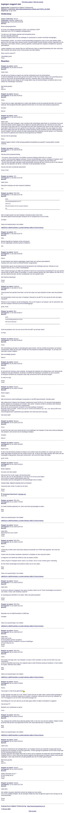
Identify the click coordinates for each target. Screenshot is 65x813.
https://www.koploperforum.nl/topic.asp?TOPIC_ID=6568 (33, 9)
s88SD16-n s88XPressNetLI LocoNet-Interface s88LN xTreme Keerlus (22, 227)
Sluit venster (32, 811)
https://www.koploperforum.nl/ (36, 806)
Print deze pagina (27, 2)
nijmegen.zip (22, 494)
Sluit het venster (38, 2)
